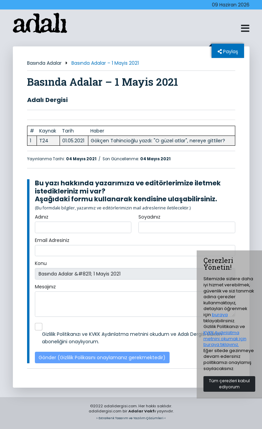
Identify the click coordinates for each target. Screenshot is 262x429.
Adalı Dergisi (47, 100)
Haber (97, 130)
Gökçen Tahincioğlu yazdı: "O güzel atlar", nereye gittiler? (158, 140)
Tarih (68, 130)
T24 (43, 140)
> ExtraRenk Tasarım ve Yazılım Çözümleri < (131, 418)
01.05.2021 (73, 140)
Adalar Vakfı (142, 411)
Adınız (41, 216)
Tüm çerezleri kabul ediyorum (229, 384)
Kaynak (47, 130)
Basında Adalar (44, 63)
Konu (41, 263)
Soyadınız (149, 216)
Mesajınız (45, 286)
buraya (220, 315)
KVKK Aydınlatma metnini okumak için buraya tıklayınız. (224, 338)
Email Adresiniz (52, 240)
